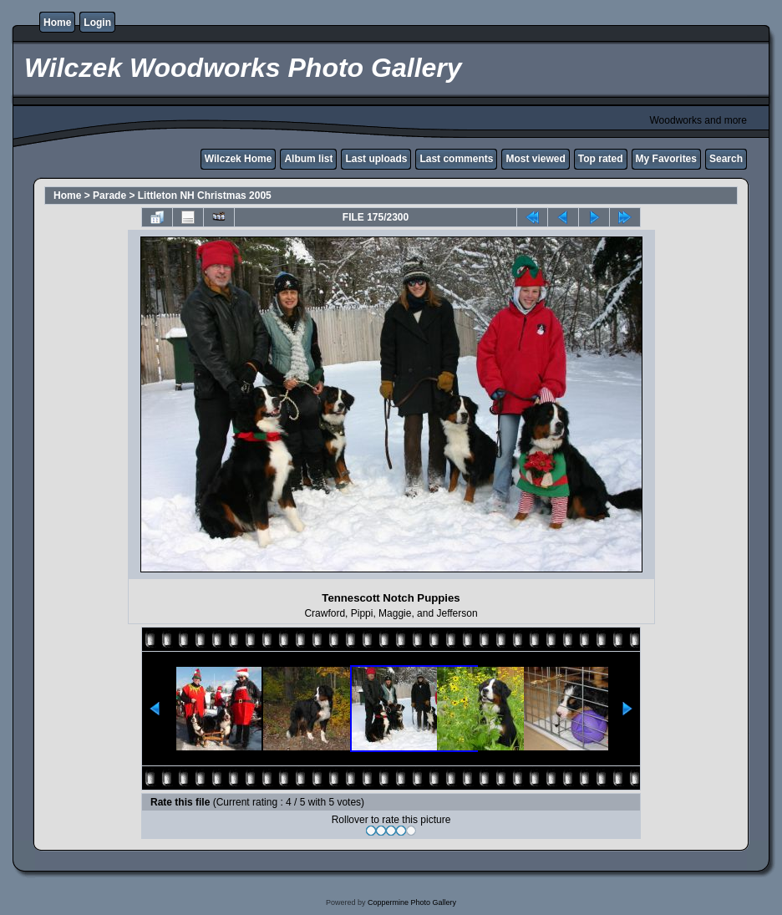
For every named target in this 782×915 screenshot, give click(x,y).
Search (726, 159)
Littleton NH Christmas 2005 (205, 195)
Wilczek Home (238, 159)
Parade (109, 195)
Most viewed (535, 159)
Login (97, 22)
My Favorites (666, 159)
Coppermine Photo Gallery (412, 902)
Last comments (456, 159)
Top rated (600, 159)
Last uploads (376, 159)
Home (57, 22)
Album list (308, 159)
